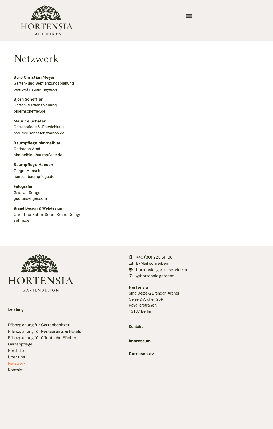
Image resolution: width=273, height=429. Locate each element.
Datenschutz (141, 353)
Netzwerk (17, 363)
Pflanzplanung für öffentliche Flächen (42, 337)
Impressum (140, 341)
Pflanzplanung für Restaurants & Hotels (44, 331)
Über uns (16, 357)
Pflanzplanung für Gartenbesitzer (39, 325)
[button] (189, 16)
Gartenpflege (20, 344)
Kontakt (15, 369)
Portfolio (16, 350)
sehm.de (22, 220)
